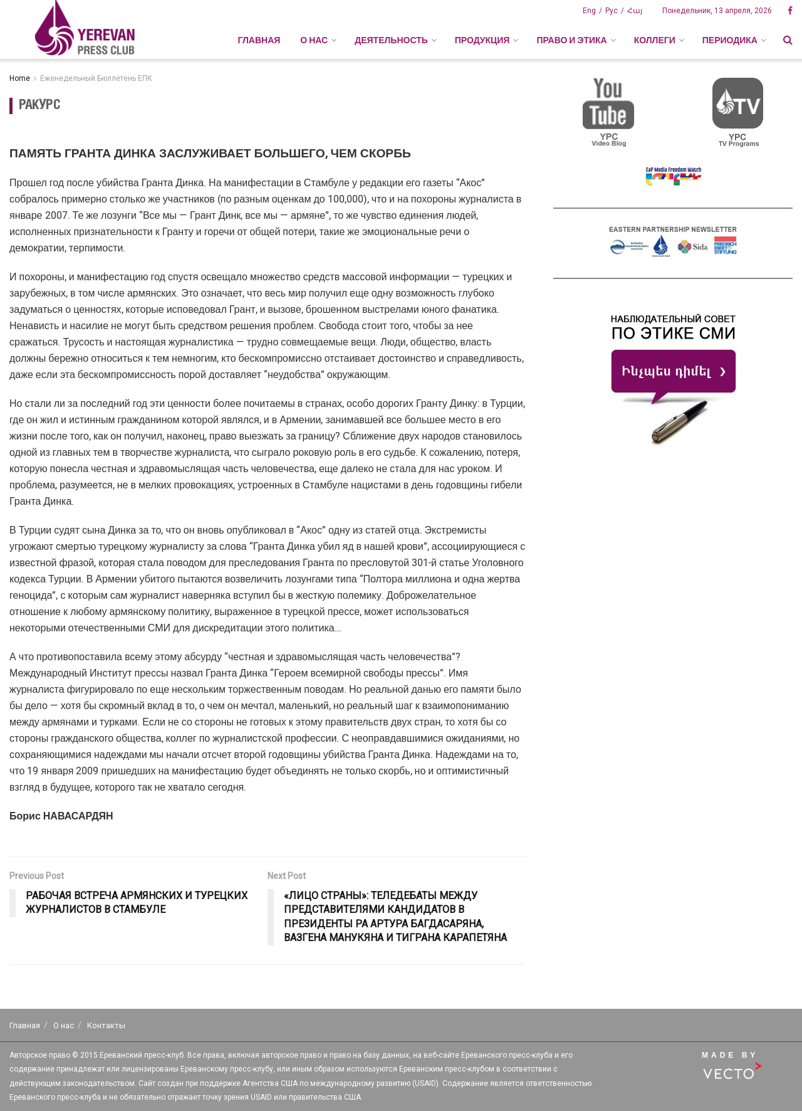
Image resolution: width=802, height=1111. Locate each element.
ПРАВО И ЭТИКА (571, 40)
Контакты (106, 1025)
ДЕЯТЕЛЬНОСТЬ (391, 40)
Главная (258, 40)
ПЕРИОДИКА (730, 40)
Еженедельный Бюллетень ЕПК (96, 78)
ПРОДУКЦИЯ (482, 40)
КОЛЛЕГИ (654, 40)
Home (19, 78)
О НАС (314, 40)
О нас (63, 1025)
